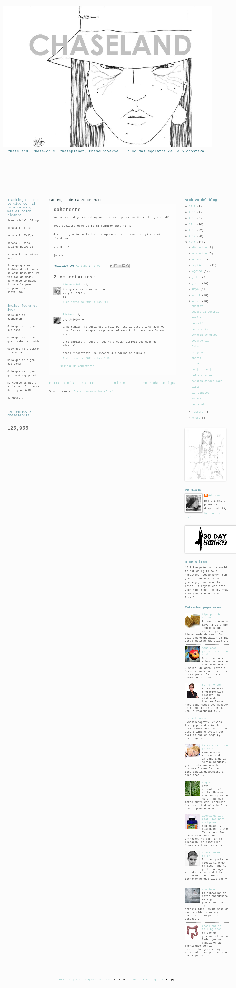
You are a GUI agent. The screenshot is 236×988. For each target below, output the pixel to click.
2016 (193, 212)
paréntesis (200, 329)
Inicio (118, 383)
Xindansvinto (72, 284)
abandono (208, 889)
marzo (197, 301)
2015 (193, 218)
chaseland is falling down (211, 928)
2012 (193, 236)
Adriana (68, 314)
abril (197, 295)
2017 (193, 206)
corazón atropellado (207, 381)
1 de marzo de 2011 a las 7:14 (86, 302)
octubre (198, 259)
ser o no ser (211, 684)
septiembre (201, 265)
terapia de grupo (204, 335)
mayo (196, 289)
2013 (193, 230)
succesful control (205, 312)
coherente (199, 404)
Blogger (171, 979)
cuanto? (197, 306)
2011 (193, 242)
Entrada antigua (159, 383)
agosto (197, 271)
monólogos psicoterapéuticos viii (215, 651)
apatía (196, 358)
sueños (196, 317)
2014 (193, 224)
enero (197, 417)
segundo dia (200, 340)
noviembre (200, 253)
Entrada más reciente (71, 383)
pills (196, 387)
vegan (206, 782)
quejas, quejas (203, 369)
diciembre (200, 247)
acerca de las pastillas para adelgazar (213, 819)
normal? (197, 323)
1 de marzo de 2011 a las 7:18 (86, 358)
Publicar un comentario (76, 366)
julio (197, 277)
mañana (196, 398)
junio (197, 283)
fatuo (196, 346)
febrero (198, 411)
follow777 (121, 979)
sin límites (200, 392)
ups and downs (195, 718)
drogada (197, 352)
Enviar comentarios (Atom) (93, 391)
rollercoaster (202, 375)
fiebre (196, 363)
